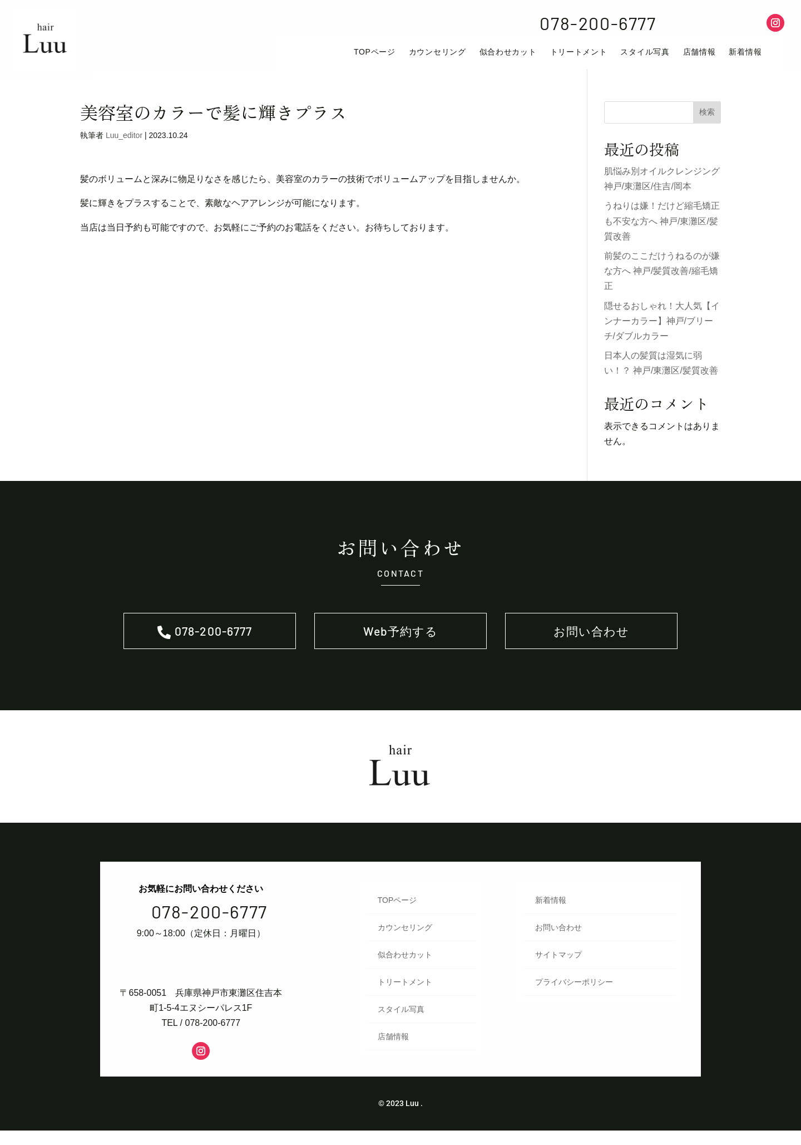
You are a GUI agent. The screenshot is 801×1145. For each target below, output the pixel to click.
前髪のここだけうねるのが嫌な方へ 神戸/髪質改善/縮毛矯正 (662, 280)
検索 (707, 121)
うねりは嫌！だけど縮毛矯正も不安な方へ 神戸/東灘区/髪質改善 (662, 230)
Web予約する (400, 643)
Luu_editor (124, 144)
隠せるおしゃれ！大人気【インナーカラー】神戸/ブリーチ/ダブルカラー (662, 330)
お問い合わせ (591, 643)
